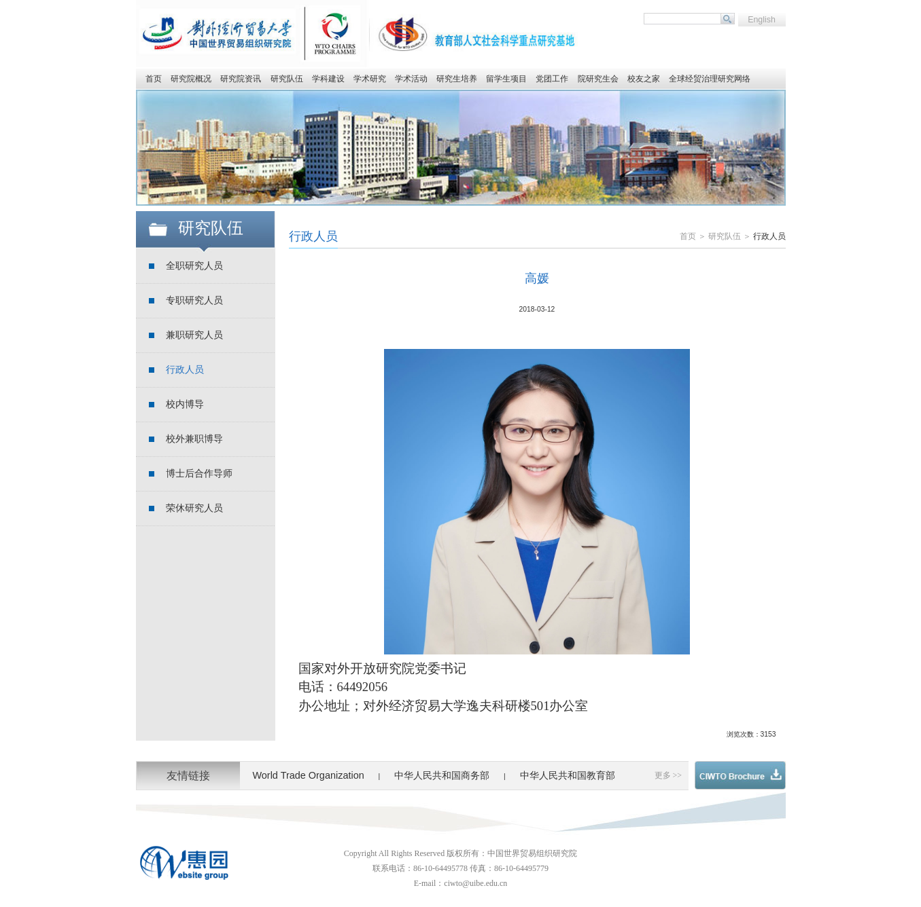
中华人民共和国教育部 (567, 775)
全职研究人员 (194, 266)
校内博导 (185, 404)
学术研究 (369, 79)
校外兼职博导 (194, 439)
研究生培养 (456, 79)
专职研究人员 (194, 300)
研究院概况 (191, 79)
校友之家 (643, 79)
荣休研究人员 (194, 508)
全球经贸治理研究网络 (709, 79)
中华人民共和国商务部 (441, 775)
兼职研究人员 (194, 335)
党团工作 (552, 79)
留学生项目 (506, 79)
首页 (153, 79)
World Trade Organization (308, 775)
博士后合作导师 (199, 473)
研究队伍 (287, 79)
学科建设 (328, 79)
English (762, 19)
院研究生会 (598, 79)
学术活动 (411, 79)
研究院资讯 (240, 79)
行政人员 (185, 370)
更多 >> (668, 775)
